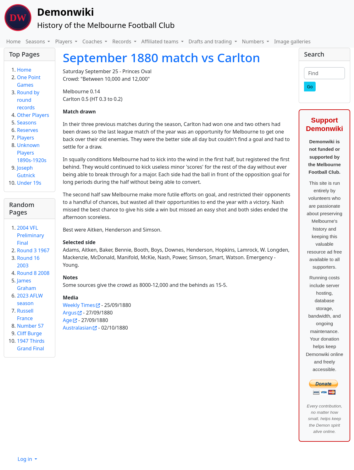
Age (67, 320)
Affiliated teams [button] (160, 41)
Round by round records (28, 100)
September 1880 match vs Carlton (161, 57)
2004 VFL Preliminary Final (30, 235)
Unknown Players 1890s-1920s (32, 153)
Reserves (27, 130)
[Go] (310, 86)
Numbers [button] (253, 41)
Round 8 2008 (33, 273)
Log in (25, 459)
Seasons (26, 122)
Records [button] (122, 41)
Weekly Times (79, 305)
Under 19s (29, 182)
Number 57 (30, 325)
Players (25, 137)
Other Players (33, 115)
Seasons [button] (36, 41)
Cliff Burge (29, 333)
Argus (70, 312)
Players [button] (64, 41)
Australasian (77, 327)
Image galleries (292, 41)
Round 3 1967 (33, 250)
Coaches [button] (92, 41)
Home (13, 41)
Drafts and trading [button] (211, 41)
